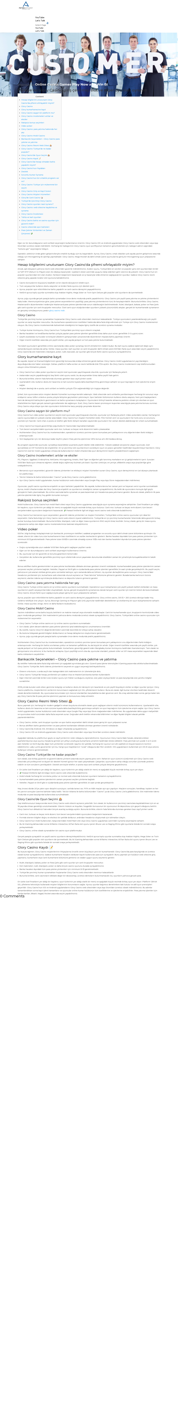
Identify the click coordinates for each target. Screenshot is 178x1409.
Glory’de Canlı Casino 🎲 (32, 198)
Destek (24, 171)
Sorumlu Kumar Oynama (32, 175)
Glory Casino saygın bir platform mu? (38, 113)
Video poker (26, 126)
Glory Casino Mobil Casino (33, 136)
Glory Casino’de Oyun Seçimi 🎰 (35, 155)
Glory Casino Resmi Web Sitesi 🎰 (36, 145)
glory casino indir (57, 310)
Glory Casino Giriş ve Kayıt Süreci (36, 191)
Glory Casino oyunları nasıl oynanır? (37, 204)
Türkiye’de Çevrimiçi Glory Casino (36, 201)
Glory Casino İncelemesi (32, 214)
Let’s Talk (40, 20)
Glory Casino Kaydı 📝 (31, 158)
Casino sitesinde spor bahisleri (35, 227)
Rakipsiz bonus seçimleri (32, 123)
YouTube (39, 17)
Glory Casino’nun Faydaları (33, 168)
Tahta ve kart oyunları (31, 217)
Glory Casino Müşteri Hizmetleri (35, 194)
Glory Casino (27, 106)
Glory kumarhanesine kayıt (33, 110)
